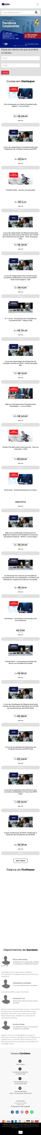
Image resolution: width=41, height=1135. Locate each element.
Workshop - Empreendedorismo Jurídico (20, 490)
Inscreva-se (20, 510)
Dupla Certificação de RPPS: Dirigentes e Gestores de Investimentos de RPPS (20, 834)
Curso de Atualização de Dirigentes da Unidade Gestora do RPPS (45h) (20, 748)
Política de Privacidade (20, 1103)
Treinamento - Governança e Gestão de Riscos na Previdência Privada (20, 662)
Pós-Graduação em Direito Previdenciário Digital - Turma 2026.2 (20, 105)
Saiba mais (20, 120)
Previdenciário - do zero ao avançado (20, 190)
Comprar (20, 124)
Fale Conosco (20, 1104)
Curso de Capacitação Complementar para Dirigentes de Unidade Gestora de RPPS (20, 148)
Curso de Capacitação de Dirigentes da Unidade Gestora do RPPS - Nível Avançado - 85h (20, 363)
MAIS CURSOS (20, 860)
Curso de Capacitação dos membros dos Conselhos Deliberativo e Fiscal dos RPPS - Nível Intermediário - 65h (20, 278)
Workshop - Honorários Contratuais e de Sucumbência (20, 619)
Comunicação (20, 1101)
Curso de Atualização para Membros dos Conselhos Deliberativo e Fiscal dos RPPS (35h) (20, 792)
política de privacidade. (24, 1127)
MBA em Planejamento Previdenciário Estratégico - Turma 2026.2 (20, 405)
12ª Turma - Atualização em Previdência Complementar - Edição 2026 (20, 320)
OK (21, 1132)
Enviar (5, 73)
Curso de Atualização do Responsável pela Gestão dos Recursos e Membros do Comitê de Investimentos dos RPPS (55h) (20, 706)
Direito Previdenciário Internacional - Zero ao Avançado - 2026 (20, 448)
